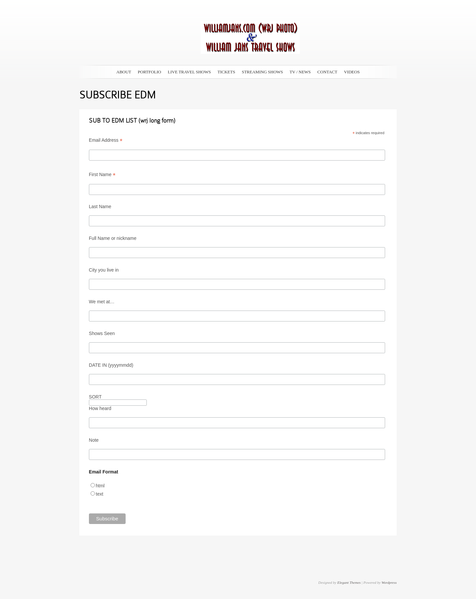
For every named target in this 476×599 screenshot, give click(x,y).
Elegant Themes (349, 582)
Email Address (106, 140)
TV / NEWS (300, 71)
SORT (95, 396)
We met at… (102, 301)
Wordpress (389, 582)
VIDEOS (352, 71)
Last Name (100, 206)
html (100, 485)
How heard (100, 408)
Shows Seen (102, 333)
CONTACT (327, 71)
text (99, 494)
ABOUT (123, 71)
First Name (102, 174)
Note (94, 440)
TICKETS (226, 71)
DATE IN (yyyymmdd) (111, 365)
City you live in (104, 270)
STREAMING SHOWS (262, 71)
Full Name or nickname (113, 238)
